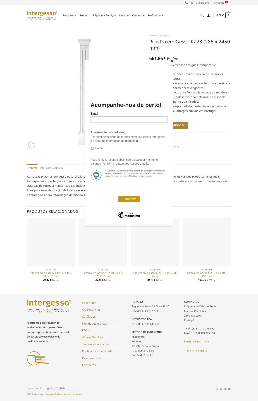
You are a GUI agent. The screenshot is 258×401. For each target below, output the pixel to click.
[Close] (172, 61)
